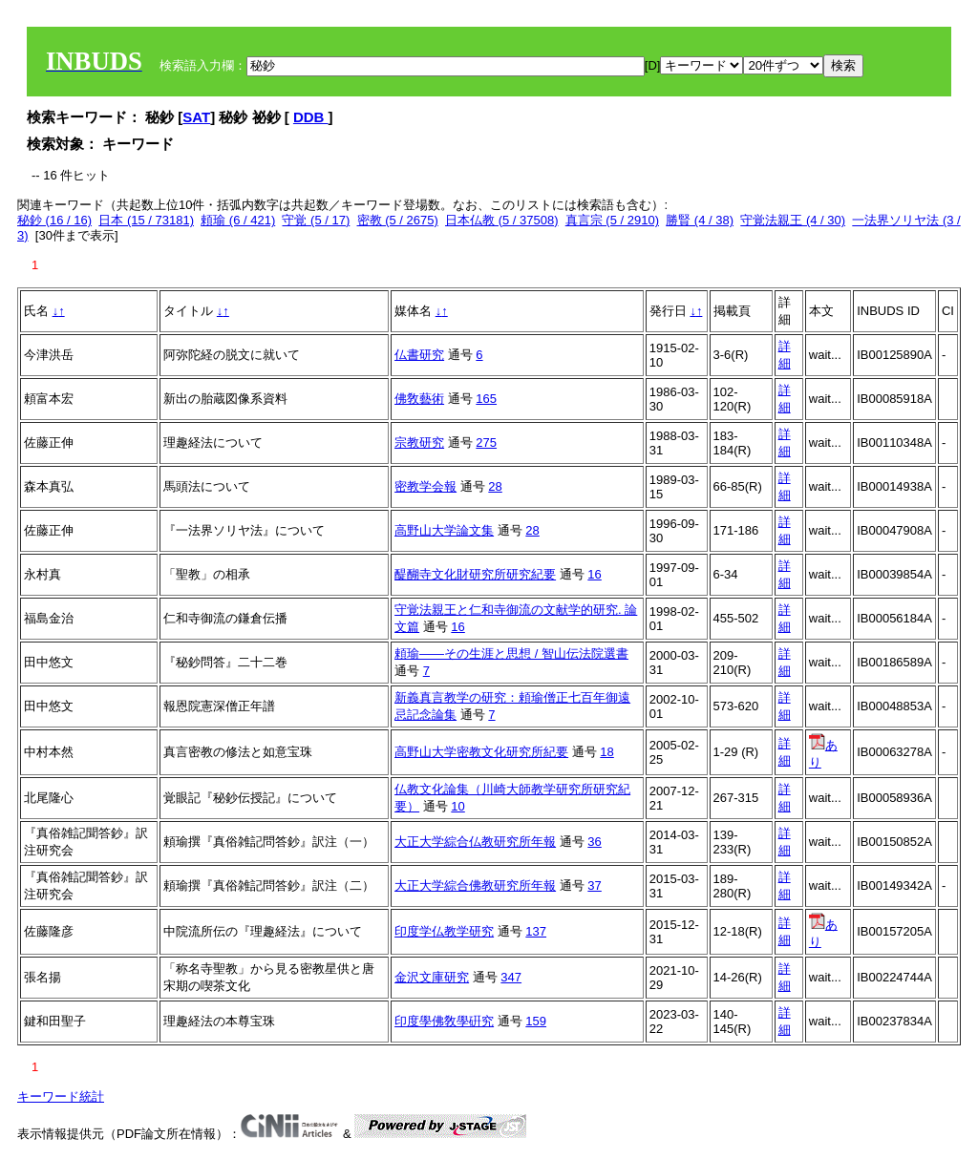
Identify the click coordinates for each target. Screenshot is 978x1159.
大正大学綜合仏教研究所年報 (475, 841)
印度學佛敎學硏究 (444, 1021)
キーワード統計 (60, 1096)
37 (594, 885)
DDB (311, 117)
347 (510, 977)
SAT (196, 117)
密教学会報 (425, 486)
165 (486, 398)
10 (457, 806)
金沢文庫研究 (431, 977)
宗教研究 (419, 442)
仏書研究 (419, 355)
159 (535, 1021)
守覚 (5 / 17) (316, 220)
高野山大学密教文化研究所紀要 (481, 752)
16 (594, 574)
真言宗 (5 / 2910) (612, 220)
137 (535, 931)
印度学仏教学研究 (444, 931)
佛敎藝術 (419, 398)
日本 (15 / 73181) (146, 220)
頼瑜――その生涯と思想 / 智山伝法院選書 (511, 653)
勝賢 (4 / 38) (700, 220)
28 (494, 486)
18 (606, 752)
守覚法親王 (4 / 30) (792, 220)
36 (594, 841)
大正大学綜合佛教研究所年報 (475, 885)
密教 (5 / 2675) (397, 220)
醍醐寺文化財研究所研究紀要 (475, 574)
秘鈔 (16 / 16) (54, 220)
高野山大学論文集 (444, 530)
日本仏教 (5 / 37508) (502, 220)
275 (486, 442)
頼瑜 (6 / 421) (238, 220)
